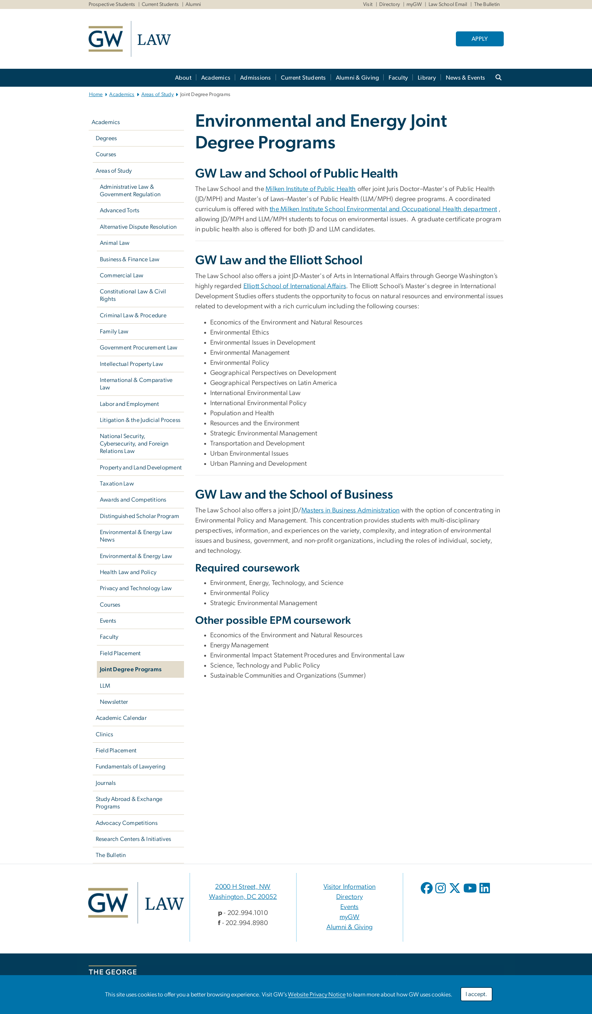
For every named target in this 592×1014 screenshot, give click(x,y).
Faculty (398, 78)
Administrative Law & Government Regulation (130, 190)
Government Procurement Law (139, 348)
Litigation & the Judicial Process (140, 420)
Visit (367, 4)
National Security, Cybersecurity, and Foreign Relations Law (134, 443)
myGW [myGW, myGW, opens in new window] (414, 4)
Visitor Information (349, 887)
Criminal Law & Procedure (133, 315)
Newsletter (114, 702)
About (183, 78)
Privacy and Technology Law (136, 588)
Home (96, 94)
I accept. (476, 994)
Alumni (193, 4)
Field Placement (120, 653)
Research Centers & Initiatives (133, 839)
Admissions (255, 78)
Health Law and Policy (128, 572)
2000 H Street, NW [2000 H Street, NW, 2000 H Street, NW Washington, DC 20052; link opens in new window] (242, 887)
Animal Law (115, 243)
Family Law (114, 332)
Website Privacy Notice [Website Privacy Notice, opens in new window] (317, 995)
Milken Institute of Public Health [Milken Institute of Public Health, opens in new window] (311, 189)
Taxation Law (117, 484)
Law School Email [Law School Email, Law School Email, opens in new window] (448, 4)
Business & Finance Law (130, 259)
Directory (389, 4)
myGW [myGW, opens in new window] (349, 917)
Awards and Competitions (133, 500)
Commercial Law (122, 275)
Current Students (160, 4)
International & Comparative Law (136, 384)
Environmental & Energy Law (136, 556)
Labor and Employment (129, 404)
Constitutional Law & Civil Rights (133, 295)
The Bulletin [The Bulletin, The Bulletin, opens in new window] (487, 4)
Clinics (104, 734)
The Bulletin (111, 855)
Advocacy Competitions (126, 823)
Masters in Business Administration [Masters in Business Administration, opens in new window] (350, 510)
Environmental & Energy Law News (136, 536)
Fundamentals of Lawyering (130, 767)
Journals (106, 783)
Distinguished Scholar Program (139, 516)
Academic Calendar (121, 718)
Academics (215, 78)
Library (427, 78)
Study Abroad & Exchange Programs (129, 803)
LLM (105, 686)
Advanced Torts (119, 210)
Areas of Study (157, 94)
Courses (106, 154)
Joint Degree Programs (131, 669)
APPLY (480, 39)
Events (108, 621)
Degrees (106, 138)
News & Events (465, 78)
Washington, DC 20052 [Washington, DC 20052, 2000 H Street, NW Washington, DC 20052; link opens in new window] (243, 897)
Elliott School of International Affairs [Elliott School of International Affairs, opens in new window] (294, 286)
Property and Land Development (141, 468)
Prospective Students (112, 4)
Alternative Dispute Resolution (138, 227)
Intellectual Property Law (131, 364)
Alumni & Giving (357, 78)
